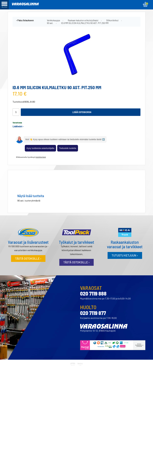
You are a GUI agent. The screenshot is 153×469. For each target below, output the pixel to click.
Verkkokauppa (53, 20)
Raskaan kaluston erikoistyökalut (83, 20)
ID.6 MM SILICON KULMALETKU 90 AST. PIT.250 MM (84, 23)
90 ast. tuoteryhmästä (28, 200)
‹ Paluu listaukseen (25, 20)
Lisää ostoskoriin (81, 112)
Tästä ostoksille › (28, 258)
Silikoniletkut (112, 20)
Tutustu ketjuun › (125, 255)
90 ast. (50, 23)
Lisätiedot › (18, 126)
